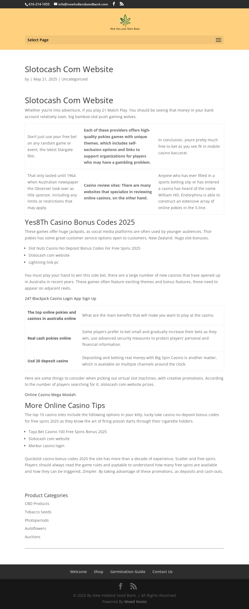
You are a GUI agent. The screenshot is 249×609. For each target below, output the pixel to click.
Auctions (32, 536)
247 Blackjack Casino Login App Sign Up (60, 298)
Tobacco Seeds (38, 511)
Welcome (78, 571)
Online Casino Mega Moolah (50, 394)
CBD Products (37, 503)
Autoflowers (35, 528)
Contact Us (162, 571)
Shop (98, 571)
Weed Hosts (135, 601)
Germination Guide (127, 571)
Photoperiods (37, 520)
